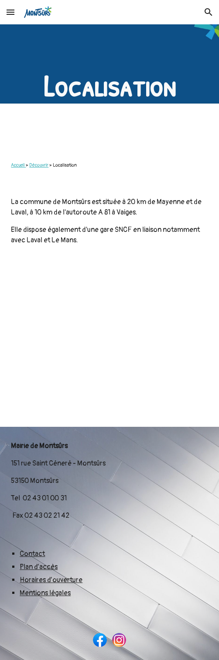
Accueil (18, 165)
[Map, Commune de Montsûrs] (109, 343)
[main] (109, 86)
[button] (10, 12)
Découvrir (38, 165)
